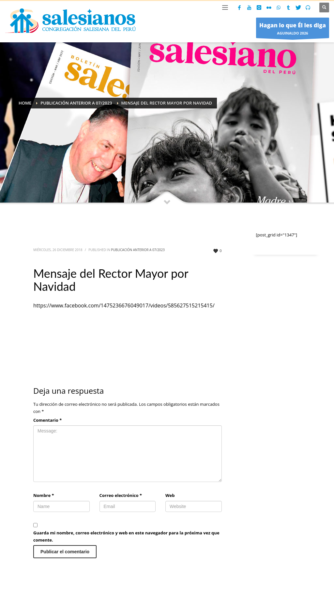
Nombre (43, 495)
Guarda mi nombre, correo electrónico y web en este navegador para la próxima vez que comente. (126, 536)
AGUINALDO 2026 (292, 29)
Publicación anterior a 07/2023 (138, 250)
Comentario (47, 420)
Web (170, 495)
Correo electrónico (120, 495)
